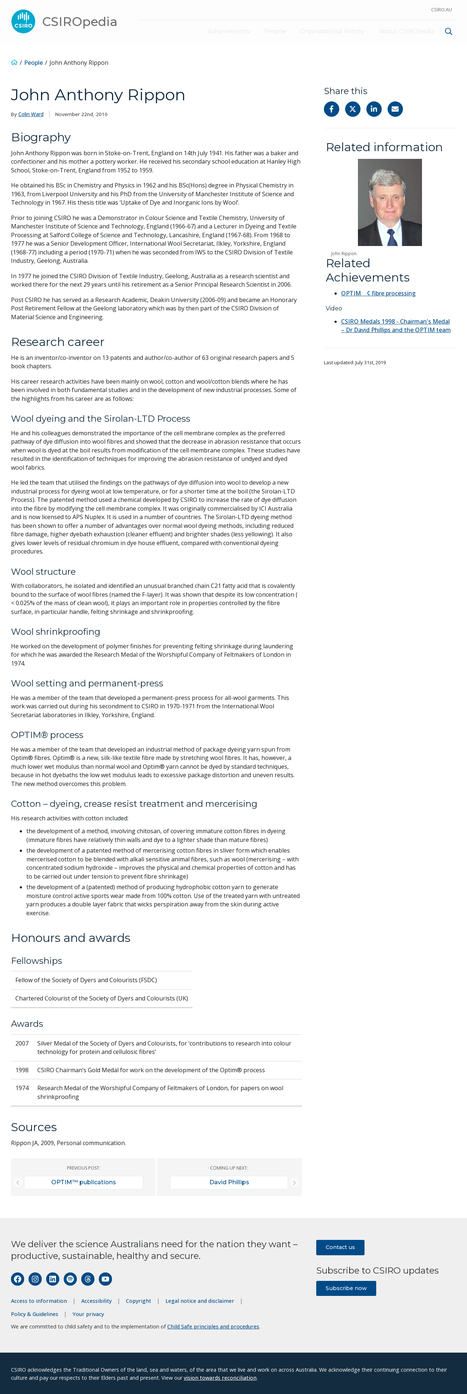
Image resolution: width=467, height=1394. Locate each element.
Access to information (39, 1300)
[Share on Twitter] (352, 108)
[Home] (14, 61)
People (261, 30)
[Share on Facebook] (331, 108)
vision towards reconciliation (220, 1376)
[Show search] (448, 31)
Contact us (340, 1246)
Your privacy (88, 1312)
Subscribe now (346, 1287)
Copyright (138, 1300)
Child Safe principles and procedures (213, 1325)
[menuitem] (448, 32)
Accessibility (96, 1300)
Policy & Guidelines (34, 1312)
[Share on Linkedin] (374, 108)
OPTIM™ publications (83, 1181)
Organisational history (325, 30)
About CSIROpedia (406, 30)
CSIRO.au (441, 9)
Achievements (208, 30)
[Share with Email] (395, 108)
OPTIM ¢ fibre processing (378, 292)
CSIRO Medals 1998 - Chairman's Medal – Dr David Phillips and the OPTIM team (396, 325)
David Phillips (229, 1181)
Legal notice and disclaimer (199, 1300)
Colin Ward (31, 113)
